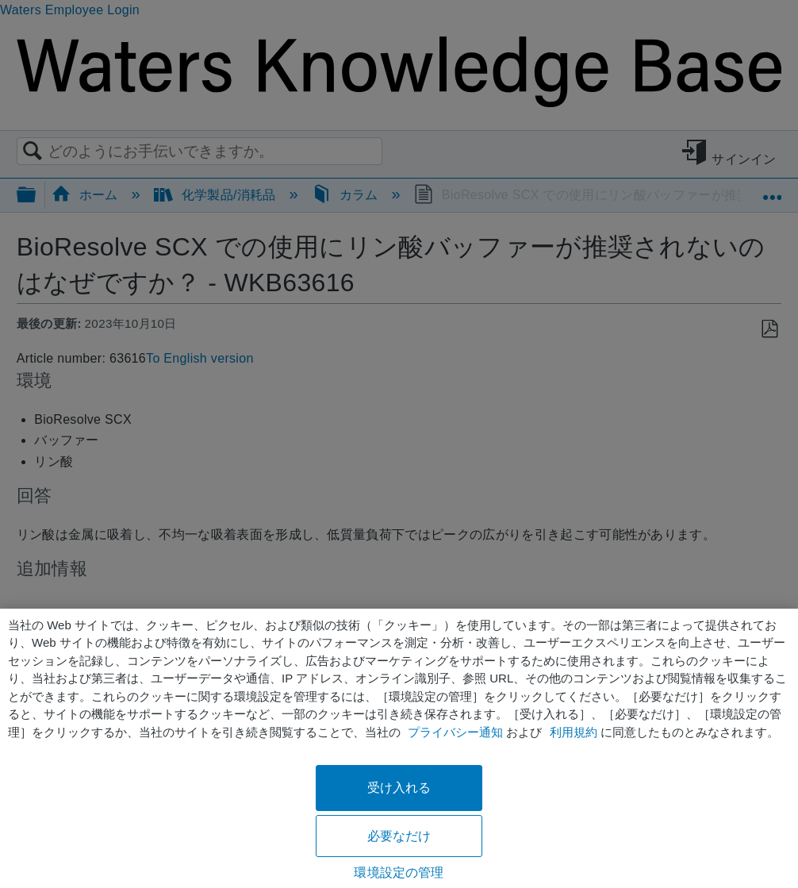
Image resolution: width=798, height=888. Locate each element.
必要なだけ (399, 836)
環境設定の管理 (398, 872)
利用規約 (573, 732)
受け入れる (399, 787)
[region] (399, 748)
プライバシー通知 (455, 732)
